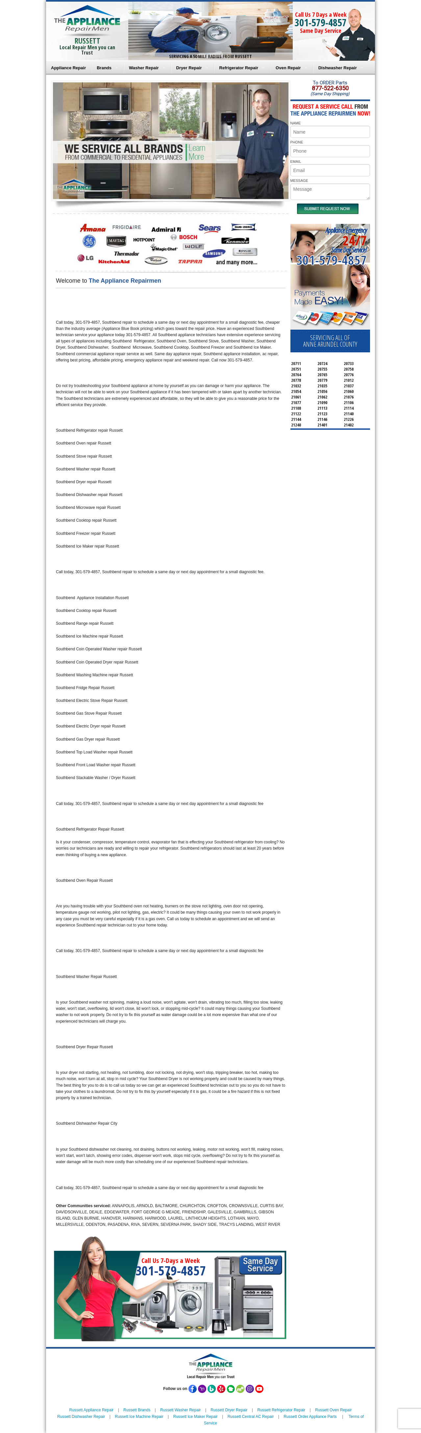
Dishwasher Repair (337, 67)
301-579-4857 (321, 22)
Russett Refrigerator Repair (281, 1410)
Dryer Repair (189, 67)
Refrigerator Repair (238, 67)
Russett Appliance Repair (91, 1410)
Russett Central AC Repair (251, 1416)
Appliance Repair (68, 67)
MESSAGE (299, 181)
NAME (295, 123)
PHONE (296, 142)
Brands (104, 67)
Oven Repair (288, 67)
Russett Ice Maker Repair (195, 1416)
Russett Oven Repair (333, 1410)
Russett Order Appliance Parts (310, 1416)
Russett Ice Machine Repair (139, 1416)
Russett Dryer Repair (228, 1410)
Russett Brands (136, 1410)
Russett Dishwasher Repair (81, 1416)
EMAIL (295, 161)
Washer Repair (144, 67)
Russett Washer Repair (180, 1410)
